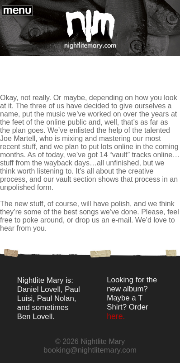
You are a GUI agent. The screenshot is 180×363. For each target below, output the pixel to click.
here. (116, 316)
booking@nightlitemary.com (90, 350)
